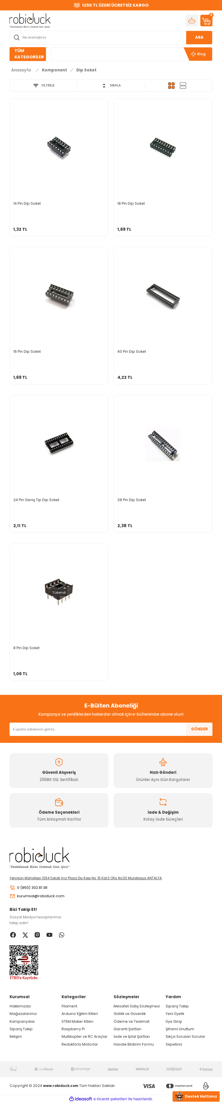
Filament (69, 1007)
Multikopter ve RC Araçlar (85, 1037)
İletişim (16, 1037)
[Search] (111, 38)
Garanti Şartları (127, 1029)
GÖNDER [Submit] (199, 729)
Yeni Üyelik (175, 1014)
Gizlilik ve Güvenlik (130, 1014)
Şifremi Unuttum (180, 1029)
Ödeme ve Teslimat (131, 1022)
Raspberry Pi (73, 1029)
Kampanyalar (22, 1022)
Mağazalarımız (23, 1014)
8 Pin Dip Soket (26, 647)
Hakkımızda (20, 1007)
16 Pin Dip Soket (27, 351)
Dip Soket (86, 70)
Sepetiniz (174, 1044)
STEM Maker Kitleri (77, 1022)
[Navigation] (28, 54)
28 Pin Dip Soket (131, 499)
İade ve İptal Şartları (132, 1037)
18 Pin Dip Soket (131, 203)
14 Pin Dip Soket (27, 203)
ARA (199, 37)
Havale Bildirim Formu (134, 1044)
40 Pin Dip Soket (131, 351)
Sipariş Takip (21, 1029)
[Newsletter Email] (111, 729)
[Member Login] (192, 20)
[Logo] (30, 20)
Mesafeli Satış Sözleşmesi (137, 1007)
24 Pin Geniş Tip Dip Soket (36, 499)
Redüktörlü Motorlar (80, 1044)
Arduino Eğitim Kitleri (80, 1014)
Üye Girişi (174, 1022)
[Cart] (206, 20)
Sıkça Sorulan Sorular (185, 1037)
